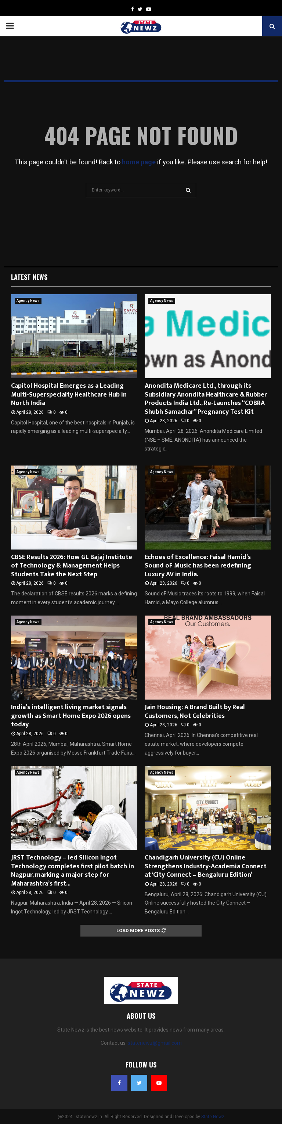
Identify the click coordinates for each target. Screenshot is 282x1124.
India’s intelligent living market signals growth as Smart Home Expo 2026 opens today (71, 716)
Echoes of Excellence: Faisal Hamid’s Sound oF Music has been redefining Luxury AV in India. (198, 566)
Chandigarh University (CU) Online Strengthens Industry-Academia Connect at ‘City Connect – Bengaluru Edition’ (206, 866)
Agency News (28, 301)
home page (139, 162)
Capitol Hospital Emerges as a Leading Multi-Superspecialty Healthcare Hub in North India (69, 394)
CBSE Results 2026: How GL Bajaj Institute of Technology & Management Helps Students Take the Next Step (71, 566)
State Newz (212, 1116)
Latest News (29, 277)
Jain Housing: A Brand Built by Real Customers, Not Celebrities (195, 711)
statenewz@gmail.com (155, 1043)
